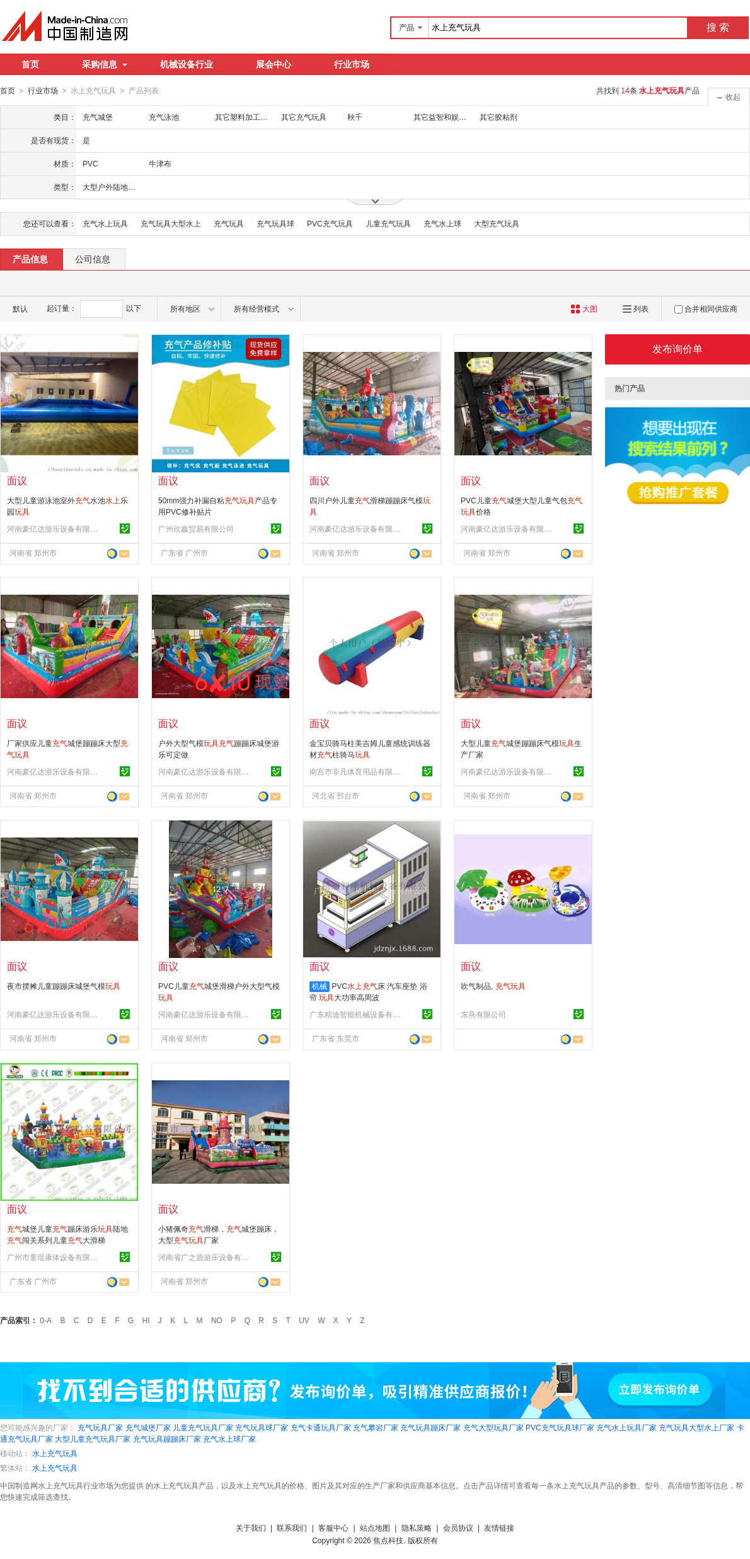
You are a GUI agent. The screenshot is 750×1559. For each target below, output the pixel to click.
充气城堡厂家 (148, 1427)
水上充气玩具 (55, 1453)
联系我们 (292, 1527)
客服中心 (333, 1527)
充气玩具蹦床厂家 (430, 1427)
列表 (636, 308)
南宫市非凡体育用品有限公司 (356, 771)
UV (304, 1320)
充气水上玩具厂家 (626, 1427)
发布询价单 (677, 348)
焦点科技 (388, 1540)
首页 (30, 64)
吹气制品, (493, 985)
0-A (46, 1320)
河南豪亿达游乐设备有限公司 (54, 528)
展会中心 (273, 64)
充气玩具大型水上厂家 (696, 1427)
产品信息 (30, 259)
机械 (319, 985)
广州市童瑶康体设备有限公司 (54, 1256)
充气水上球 (442, 223)
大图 (584, 308)
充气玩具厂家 (100, 1427)
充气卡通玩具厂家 (321, 1427)
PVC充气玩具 (330, 223)
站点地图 (375, 1527)
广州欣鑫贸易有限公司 (196, 528)
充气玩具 (229, 223)
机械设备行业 (186, 64)
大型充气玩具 (496, 223)
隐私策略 (416, 1527)
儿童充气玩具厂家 (203, 1427)
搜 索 (718, 27)
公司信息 (92, 259)
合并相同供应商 (705, 308)
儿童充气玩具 (388, 223)
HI (146, 1320)
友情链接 (499, 1527)
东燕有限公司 (483, 1014)
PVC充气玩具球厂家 (560, 1427)
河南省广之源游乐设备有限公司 (205, 1256)
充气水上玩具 (105, 223)
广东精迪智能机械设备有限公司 (356, 1014)
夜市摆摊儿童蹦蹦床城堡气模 (63, 985)
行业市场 (351, 64)
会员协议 (458, 1527)
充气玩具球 (275, 223)
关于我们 (251, 1527)
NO (216, 1320)
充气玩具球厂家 (261, 1427)
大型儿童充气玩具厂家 (92, 1438)
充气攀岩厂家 (375, 1427)
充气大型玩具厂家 (493, 1427)
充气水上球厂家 (229, 1438)
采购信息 (104, 64)
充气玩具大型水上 (171, 223)
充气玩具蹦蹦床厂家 (167, 1438)
